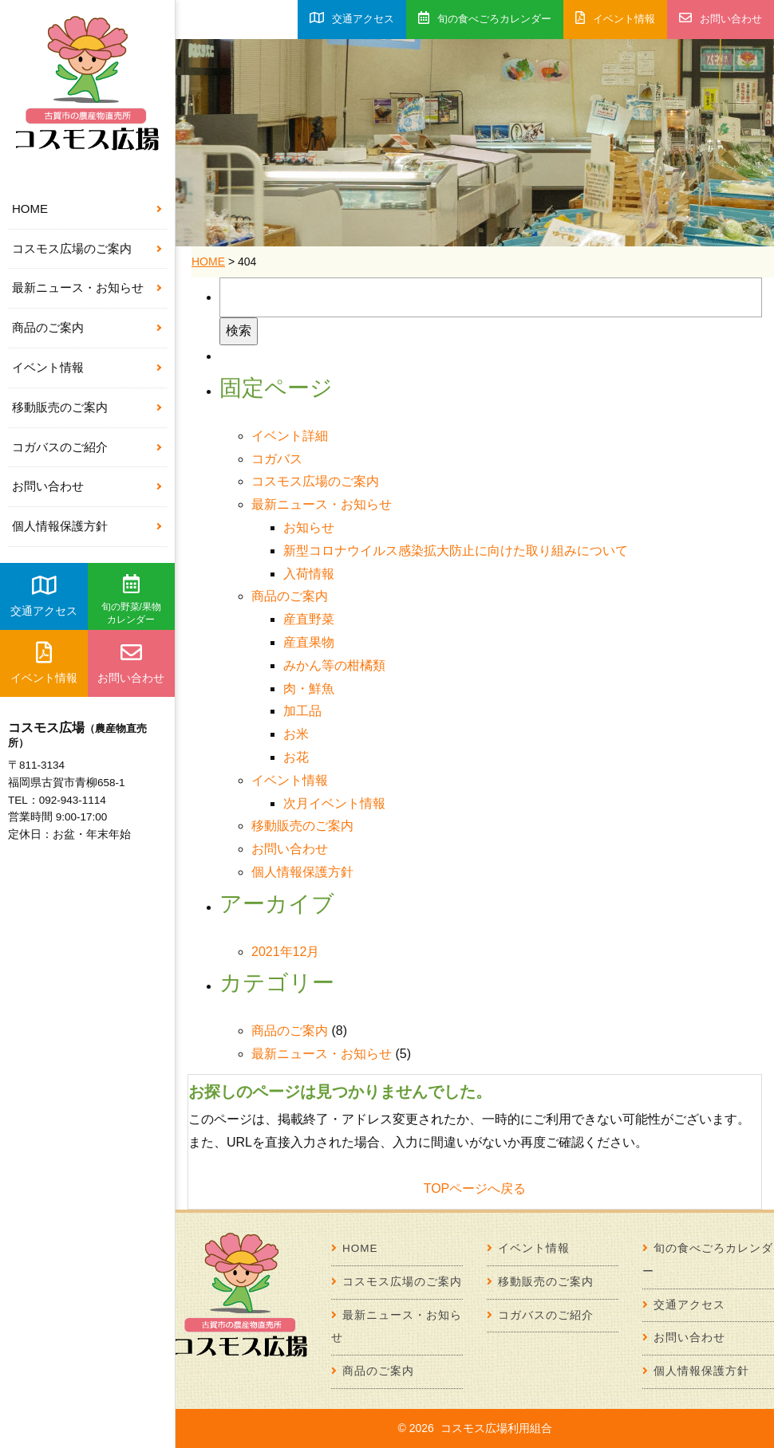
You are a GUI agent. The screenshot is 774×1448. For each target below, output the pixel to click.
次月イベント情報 (334, 803)
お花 (296, 757)
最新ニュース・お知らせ (78, 287)
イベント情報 (48, 367)
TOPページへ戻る (475, 1188)
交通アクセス (43, 595)
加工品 (302, 711)
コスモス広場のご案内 (72, 248)
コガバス (276, 459)
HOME (30, 208)
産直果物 (308, 642)
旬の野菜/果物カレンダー (131, 599)
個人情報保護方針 (60, 526)
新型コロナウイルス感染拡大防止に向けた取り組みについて (455, 550)
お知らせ (308, 527)
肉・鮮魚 (308, 688)
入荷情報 (308, 573)
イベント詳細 (289, 436)
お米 (296, 734)
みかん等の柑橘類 (334, 665)
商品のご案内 (48, 327)
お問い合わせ (48, 486)
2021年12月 (285, 951)
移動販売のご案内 (60, 407)
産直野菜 (308, 619)
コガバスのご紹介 (60, 447)
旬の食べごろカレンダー (484, 18)
